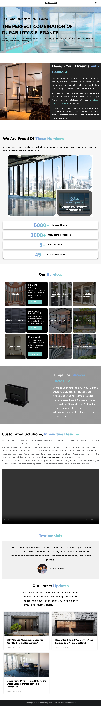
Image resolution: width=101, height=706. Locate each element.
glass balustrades (51, 457)
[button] (96, 3)
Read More (35, 302)
